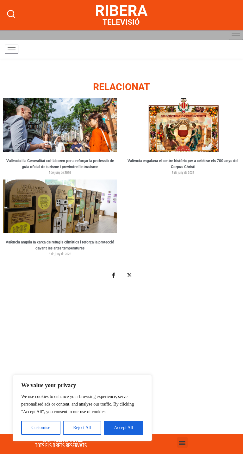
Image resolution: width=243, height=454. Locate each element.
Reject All (82, 427)
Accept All (123, 427)
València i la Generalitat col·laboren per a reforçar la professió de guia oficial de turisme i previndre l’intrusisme (60, 164)
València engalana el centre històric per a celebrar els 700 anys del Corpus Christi (183, 164)
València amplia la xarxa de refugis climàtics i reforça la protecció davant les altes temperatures (60, 245)
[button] (182, 442)
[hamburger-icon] (236, 35)
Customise (40, 427)
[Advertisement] (121, 360)
